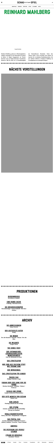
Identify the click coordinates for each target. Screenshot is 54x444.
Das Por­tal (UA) (13, 419)
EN (52, 2)
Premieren (20, 6)
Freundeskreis (32, 442)
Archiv (39, 6)
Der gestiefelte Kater (14, 331)
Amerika (14, 426)
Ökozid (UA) (14, 377)
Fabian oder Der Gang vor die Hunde (14, 384)
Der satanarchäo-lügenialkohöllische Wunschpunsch (14, 354)
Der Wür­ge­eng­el (14, 370)
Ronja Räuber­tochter (14, 414)
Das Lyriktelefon (14, 361)
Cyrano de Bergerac (14, 435)
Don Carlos (14, 402)
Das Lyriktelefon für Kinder (14, 374)
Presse (20, 442)
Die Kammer (35, 6)
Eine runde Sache (14, 302)
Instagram (3, 442)
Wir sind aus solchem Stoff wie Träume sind (13, 365)
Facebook (1, 442)
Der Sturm (13, 407)
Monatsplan (14, 6)
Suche (10, 442)
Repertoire (25, 6)
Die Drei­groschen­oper (14, 307)
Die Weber (14, 336)
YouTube (4, 442)
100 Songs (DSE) (13, 348)
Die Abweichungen (14, 325)
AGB (38, 442)
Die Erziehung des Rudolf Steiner (13, 431)
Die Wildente (14, 343)
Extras (30, 6)
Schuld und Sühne (13, 391)
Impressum (51, 442)
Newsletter (25, 442)
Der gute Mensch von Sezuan (14, 397)
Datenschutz (44, 442)
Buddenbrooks (14, 297)
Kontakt (14, 442)
